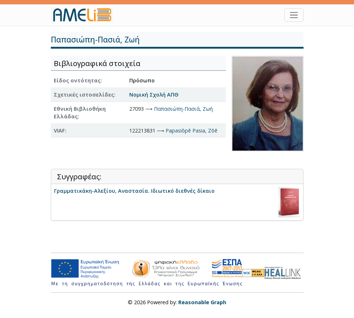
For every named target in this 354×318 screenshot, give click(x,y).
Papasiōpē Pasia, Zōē (191, 130)
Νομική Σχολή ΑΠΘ (154, 94)
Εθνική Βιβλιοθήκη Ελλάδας (80, 112)
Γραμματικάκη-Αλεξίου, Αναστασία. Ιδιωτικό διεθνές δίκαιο (134, 190)
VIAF (59, 130)
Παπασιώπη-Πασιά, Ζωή (183, 108)
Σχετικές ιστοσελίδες (84, 94)
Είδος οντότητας (77, 80)
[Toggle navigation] (294, 15)
